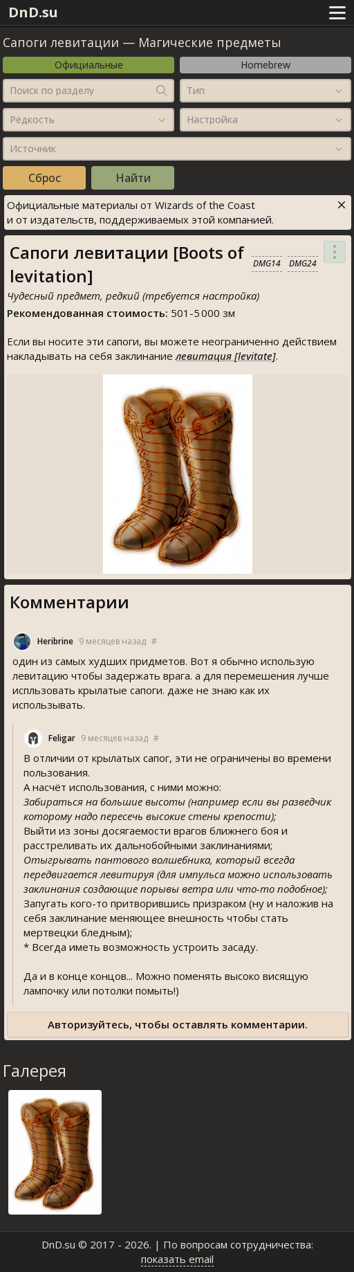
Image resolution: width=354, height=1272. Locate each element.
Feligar (61, 738)
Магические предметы (209, 42)
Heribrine (55, 641)
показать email (177, 1259)
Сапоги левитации (61, 42)
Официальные (89, 64)
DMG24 (303, 263)
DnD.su (33, 12)
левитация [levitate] (226, 356)
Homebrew (265, 64)
